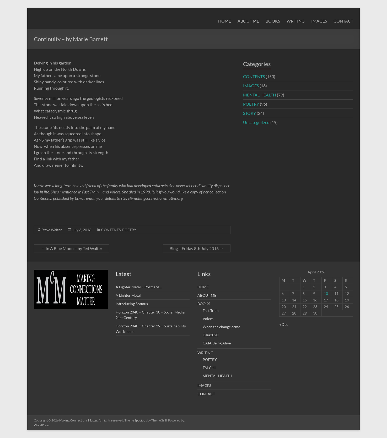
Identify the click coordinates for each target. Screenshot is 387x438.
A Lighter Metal (128, 295)
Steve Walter (51, 230)
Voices (208, 318)
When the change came (221, 327)
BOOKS (273, 20)
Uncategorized (256, 122)
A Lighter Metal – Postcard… (139, 287)
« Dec (283, 324)
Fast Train (211, 310)
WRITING (296, 20)
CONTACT (343, 20)
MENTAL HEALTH (259, 94)
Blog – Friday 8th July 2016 (197, 248)
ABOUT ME (248, 20)
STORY (249, 113)
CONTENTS (111, 230)
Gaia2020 (210, 335)
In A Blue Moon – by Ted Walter (71, 248)
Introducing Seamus (132, 303)
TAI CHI (209, 367)
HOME (224, 20)
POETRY (129, 230)
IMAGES (319, 20)
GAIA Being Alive (217, 343)
